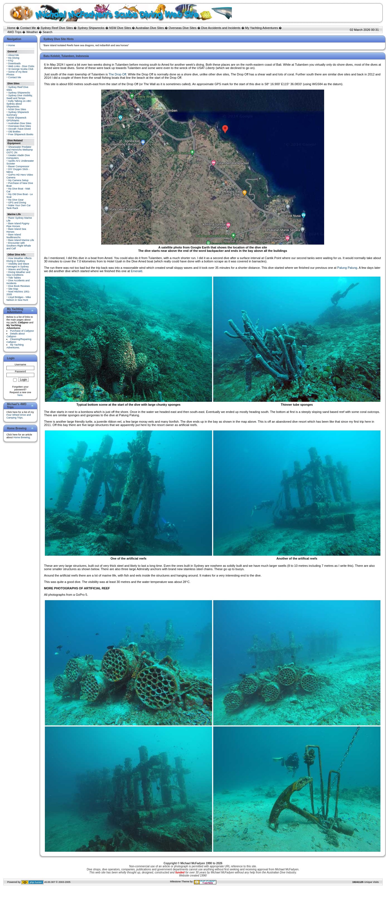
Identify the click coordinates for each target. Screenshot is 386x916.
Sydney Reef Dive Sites (57, 27)
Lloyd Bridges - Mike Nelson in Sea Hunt (18, 298)
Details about (15, 335)
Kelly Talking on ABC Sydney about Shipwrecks (18, 104)
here (20, 395)
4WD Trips (14, 32)
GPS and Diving (17, 202)
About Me (13, 55)
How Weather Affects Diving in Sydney (18, 259)
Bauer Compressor (19, 166)
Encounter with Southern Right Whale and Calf (18, 246)
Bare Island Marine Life (21, 240)
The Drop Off (117, 74)
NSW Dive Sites (120, 27)
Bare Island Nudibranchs (13, 236)
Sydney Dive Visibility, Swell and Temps (19, 97)
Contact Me (28, 27)
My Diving (14, 57)
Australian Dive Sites (149, 27)
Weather (32, 32)
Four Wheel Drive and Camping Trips (18, 416)
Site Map (13, 288)
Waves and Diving (18, 269)
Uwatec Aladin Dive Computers (18, 156)
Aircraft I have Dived (19, 128)
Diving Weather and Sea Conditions (18, 273)
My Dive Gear (16, 199)
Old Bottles (14, 131)
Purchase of (22, 330)
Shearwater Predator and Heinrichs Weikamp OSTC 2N (19, 150)
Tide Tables (14, 277)
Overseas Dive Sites (182, 27)
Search (47, 32)
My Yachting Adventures (261, 27)
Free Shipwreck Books (20, 134)
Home (11, 27)
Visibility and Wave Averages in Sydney (17, 265)
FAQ (10, 60)
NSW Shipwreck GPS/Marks (16, 119)
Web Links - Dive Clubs (21, 66)
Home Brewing (21, 437)
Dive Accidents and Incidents (221, 27)
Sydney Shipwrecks (91, 27)
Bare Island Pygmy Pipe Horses (17, 225)
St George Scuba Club (20, 69)
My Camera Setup (18, 180)
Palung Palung (347, 267)
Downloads (14, 63)
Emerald (136, 271)
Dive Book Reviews (19, 286)
